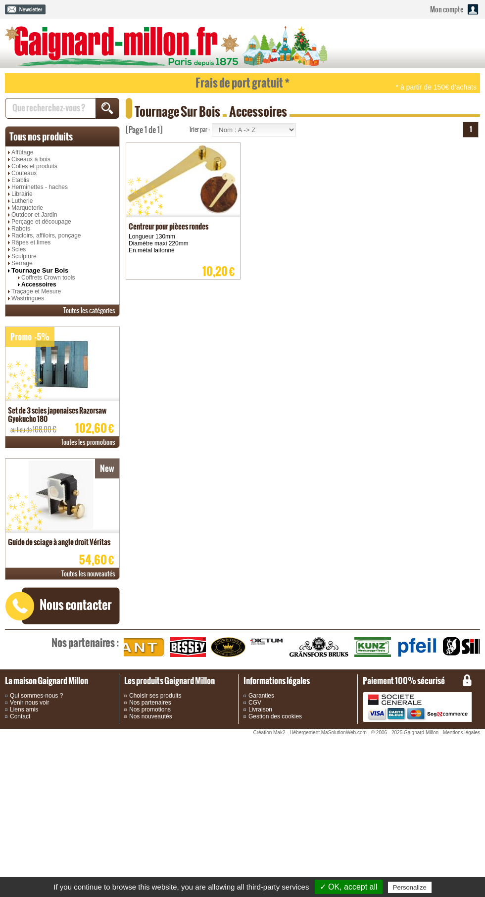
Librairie (22, 193)
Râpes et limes (30, 242)
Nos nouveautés (150, 716)
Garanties (261, 695)
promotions (88, 442)
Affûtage (22, 152)
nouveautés (88, 573)
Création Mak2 (269, 732)
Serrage (22, 263)
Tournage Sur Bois (39, 270)
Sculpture (24, 256)
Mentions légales (461, 732)
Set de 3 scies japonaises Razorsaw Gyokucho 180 (57, 415)
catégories (89, 310)
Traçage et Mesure (36, 291)
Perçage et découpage (41, 221)
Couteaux (24, 173)
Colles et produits (34, 166)
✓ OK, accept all (349, 887)
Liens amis (24, 709)
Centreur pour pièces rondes (168, 226)
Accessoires (38, 284)
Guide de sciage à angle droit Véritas (59, 542)
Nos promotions (150, 709)
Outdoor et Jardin (34, 214)
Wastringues (27, 298)
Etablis (20, 180)
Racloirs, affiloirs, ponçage (46, 235)
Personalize (410, 887)
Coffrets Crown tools (48, 277)
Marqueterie (27, 207)
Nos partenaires (150, 702)
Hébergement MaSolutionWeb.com (328, 732)
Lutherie (22, 200)
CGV (254, 702)
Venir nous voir (29, 702)
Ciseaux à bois (30, 159)
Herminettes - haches (39, 187)
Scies (18, 249)
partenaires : (85, 643)
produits (41, 136)
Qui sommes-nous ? (36, 695)
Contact (20, 716)
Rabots (20, 228)
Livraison (260, 709)
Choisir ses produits (155, 695)
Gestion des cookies (275, 716)
